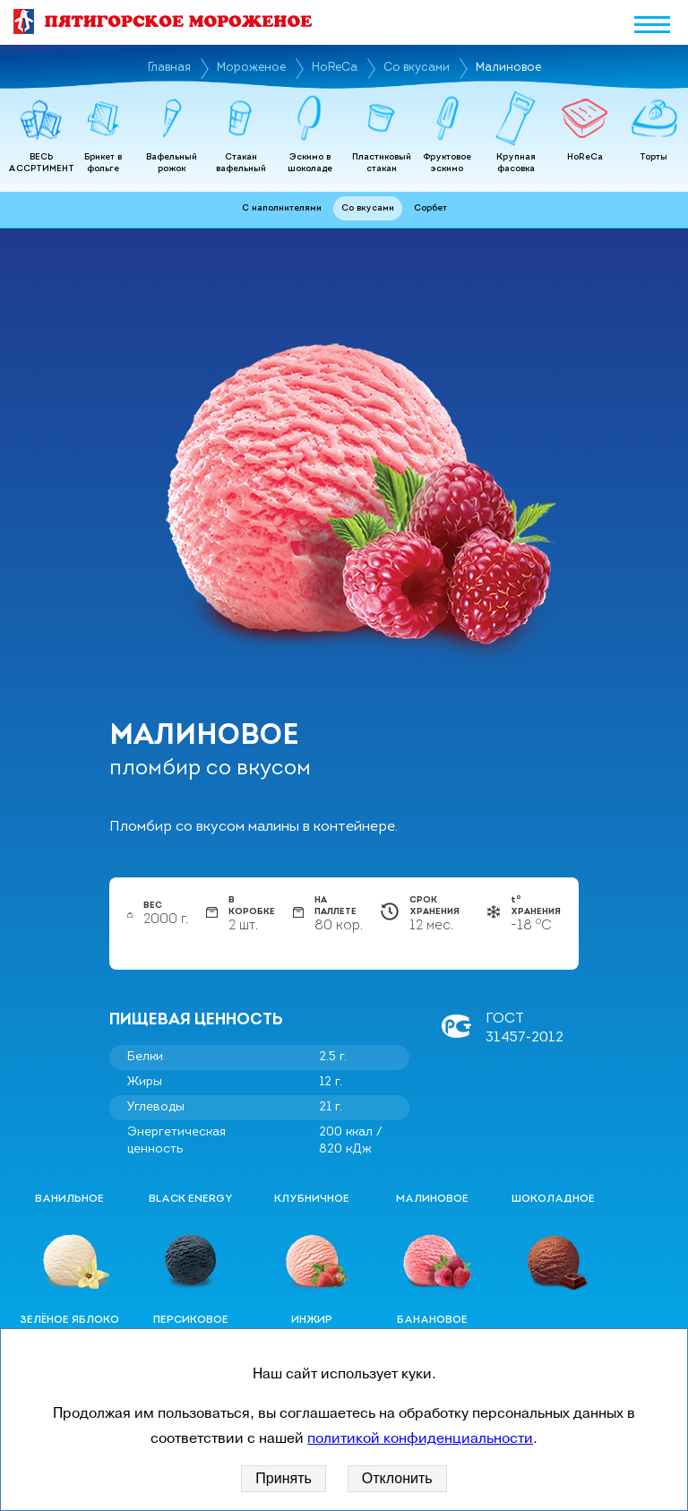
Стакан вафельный (241, 163)
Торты (653, 157)
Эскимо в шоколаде (310, 163)
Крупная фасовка (516, 163)
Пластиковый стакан (381, 163)
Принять (283, 1478)
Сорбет (430, 208)
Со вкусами (416, 67)
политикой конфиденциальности (420, 1438)
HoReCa (334, 67)
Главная (169, 67)
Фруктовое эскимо (447, 163)
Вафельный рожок (171, 163)
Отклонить (397, 1478)
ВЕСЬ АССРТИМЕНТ (41, 163)
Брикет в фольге (103, 163)
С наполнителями (282, 208)
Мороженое (251, 67)
